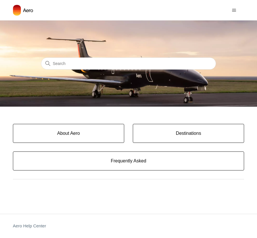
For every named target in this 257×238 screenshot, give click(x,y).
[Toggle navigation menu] (234, 10)
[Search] (128, 63)
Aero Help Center (29, 225)
